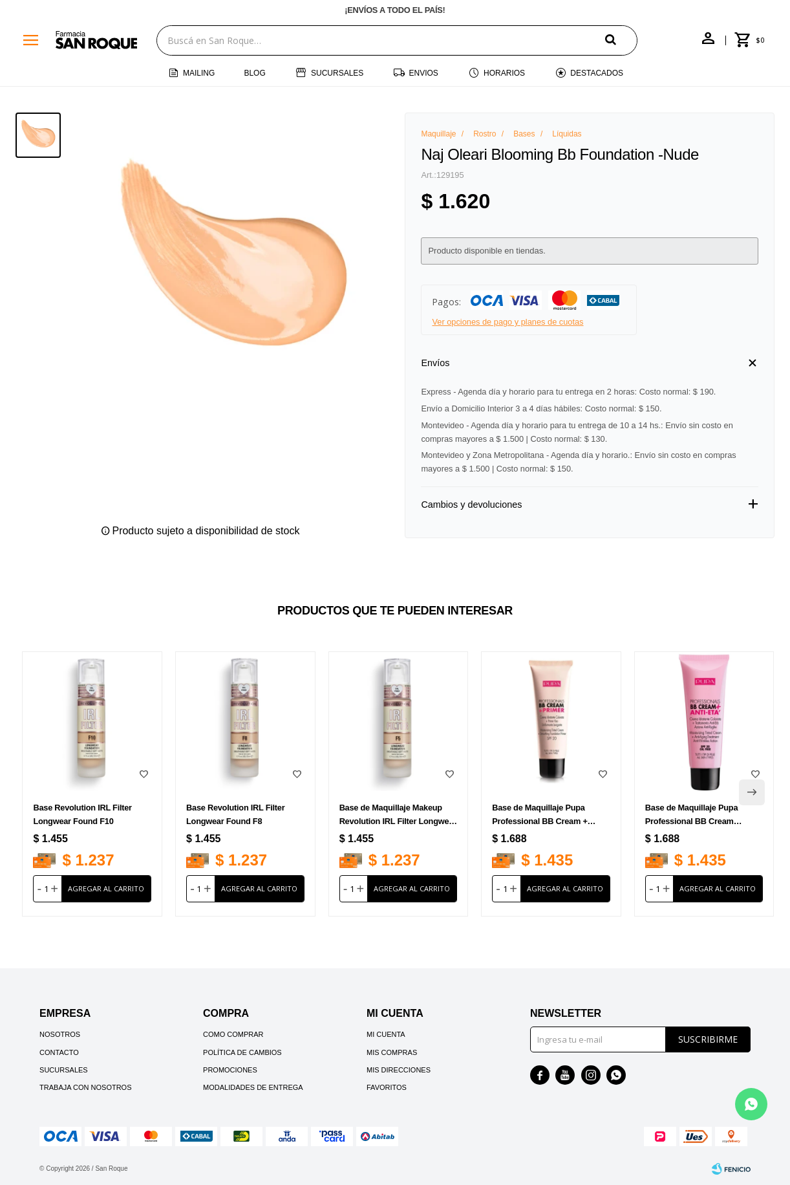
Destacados (596, 73)
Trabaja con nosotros (85, 1087)
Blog (254, 73)
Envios (423, 73)
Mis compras (392, 1052)
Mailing (199, 73)
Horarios (504, 73)
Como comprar (233, 1034)
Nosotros (59, 1034)
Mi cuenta (386, 1034)
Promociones (230, 1070)
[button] (621, 39)
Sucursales (337, 73)
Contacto (59, 1052)
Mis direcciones (399, 1070)
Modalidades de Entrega (253, 1087)
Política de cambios (242, 1052)
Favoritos (387, 1087)
